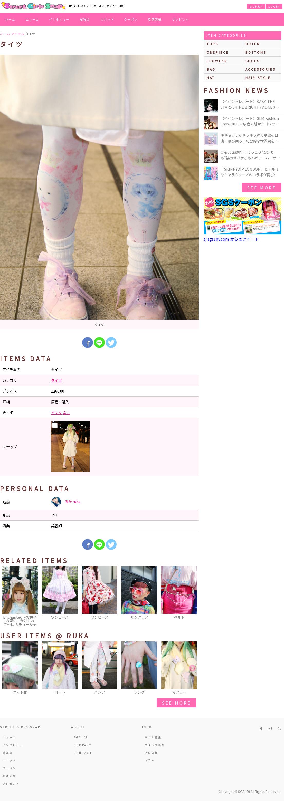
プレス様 (151, 753)
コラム (150, 760)
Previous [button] (6, 597)
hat (211, 77)
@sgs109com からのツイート (231, 239)
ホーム (10, 19)
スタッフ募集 (155, 745)
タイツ (56, 380)
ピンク (56, 412)
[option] (99, 192)
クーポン (131, 19)
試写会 (85, 19)
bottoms (255, 52)
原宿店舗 (155, 19)
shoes (252, 60)
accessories (260, 69)
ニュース (32, 19)
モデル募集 (153, 737)
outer (252, 44)
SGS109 (81, 737)
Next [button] (192, 597)
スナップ (107, 19)
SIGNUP (256, 6)
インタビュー (59, 19)
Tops (212, 44)
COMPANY (83, 745)
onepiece (218, 52)
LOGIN (274, 6)
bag (211, 69)
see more (176, 703)
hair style (258, 77)
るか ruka (65, 502)
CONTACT (83, 753)
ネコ (66, 412)
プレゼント (180, 19)
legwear (217, 60)
